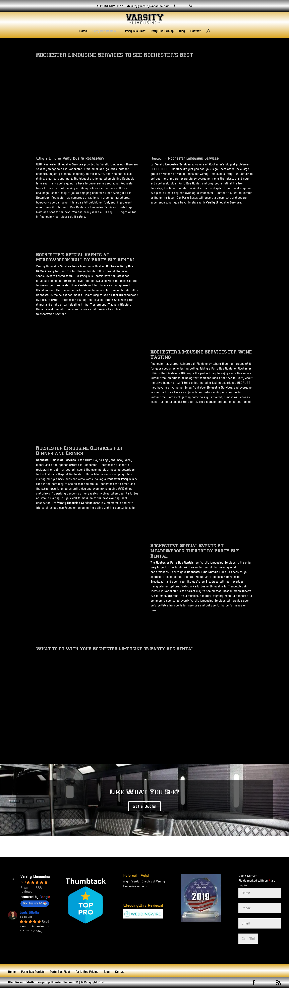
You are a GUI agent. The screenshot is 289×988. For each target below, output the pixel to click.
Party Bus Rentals (104, 31)
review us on (35, 903)
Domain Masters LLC (64, 982)
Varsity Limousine (35, 876)
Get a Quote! (144, 806)
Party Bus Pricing (162, 31)
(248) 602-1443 (111, 6)
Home (83, 31)
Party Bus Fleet (135, 31)
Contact (195, 31)
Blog (182, 31)
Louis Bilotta (29, 912)
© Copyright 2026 (93, 982)
